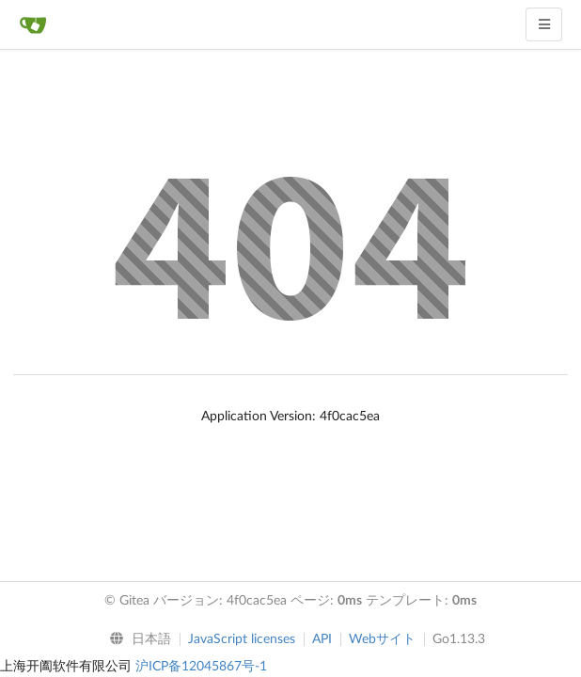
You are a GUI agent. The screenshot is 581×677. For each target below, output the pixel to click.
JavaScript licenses (241, 639)
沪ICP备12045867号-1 (201, 666)
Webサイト (382, 639)
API (322, 639)
